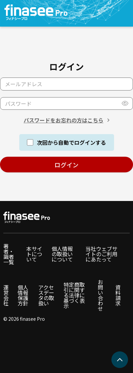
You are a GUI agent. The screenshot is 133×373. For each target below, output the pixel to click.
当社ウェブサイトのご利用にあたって (101, 254)
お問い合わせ (100, 295)
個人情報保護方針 (23, 295)
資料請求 (118, 295)
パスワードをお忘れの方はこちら (63, 120)
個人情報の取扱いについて (62, 254)
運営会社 (6, 295)
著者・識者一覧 (8, 254)
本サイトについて (34, 254)
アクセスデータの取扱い (46, 295)
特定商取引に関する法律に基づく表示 (74, 295)
